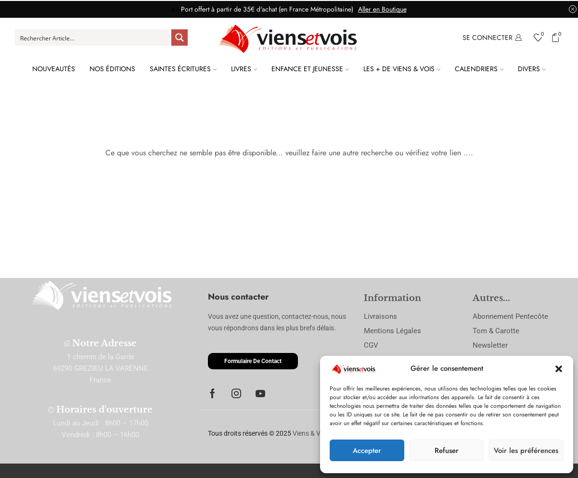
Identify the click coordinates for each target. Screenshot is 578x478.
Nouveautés (53, 69)
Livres (244, 69)
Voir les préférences (526, 450)
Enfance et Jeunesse (310, 69)
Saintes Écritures (183, 69)
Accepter (367, 450)
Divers (532, 69)
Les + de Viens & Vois (401, 69)
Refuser (447, 450)
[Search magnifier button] (179, 37)
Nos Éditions (112, 69)
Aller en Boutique (382, 9)
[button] (559, 369)
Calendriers (479, 69)
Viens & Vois (311, 433)
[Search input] (93, 37)
